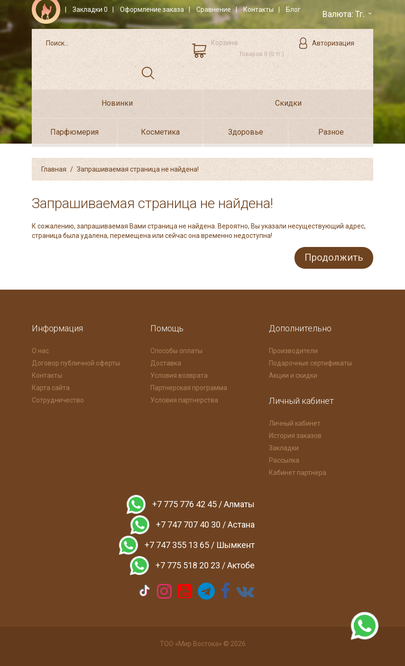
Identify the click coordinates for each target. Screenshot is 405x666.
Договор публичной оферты (76, 361)
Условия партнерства (184, 398)
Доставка (165, 361)
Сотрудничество (58, 398)
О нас (40, 349)
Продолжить (332, 256)
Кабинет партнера (297, 470)
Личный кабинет (295, 421)
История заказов (295, 434)
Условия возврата (179, 373)
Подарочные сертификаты (310, 361)
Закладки (284, 446)
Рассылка (284, 458)
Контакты (47, 373)
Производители (293, 349)
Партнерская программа (188, 386)
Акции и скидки (293, 373)
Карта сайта (51, 386)
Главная (53, 169)
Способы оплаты (176, 349)
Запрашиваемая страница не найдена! (138, 169)
